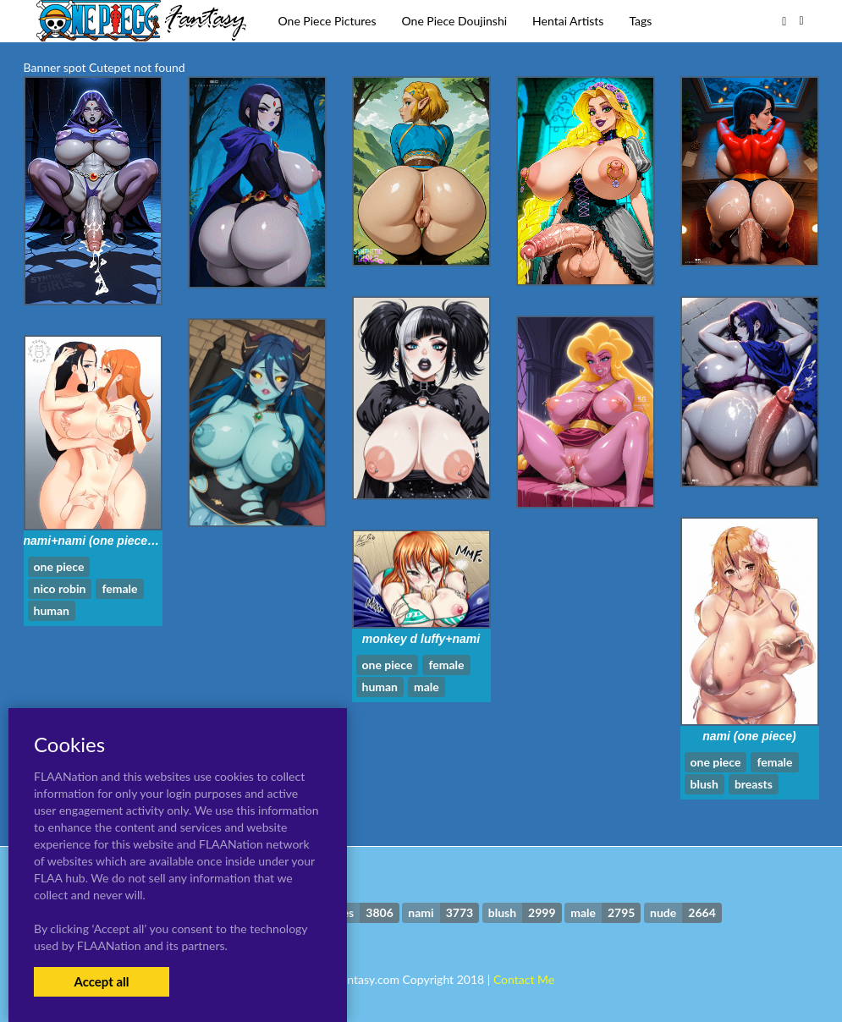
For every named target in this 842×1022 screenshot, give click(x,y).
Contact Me (523, 979)
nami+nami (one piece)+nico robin (120, 540)
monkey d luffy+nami (421, 639)
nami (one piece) (748, 736)
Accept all (101, 981)
